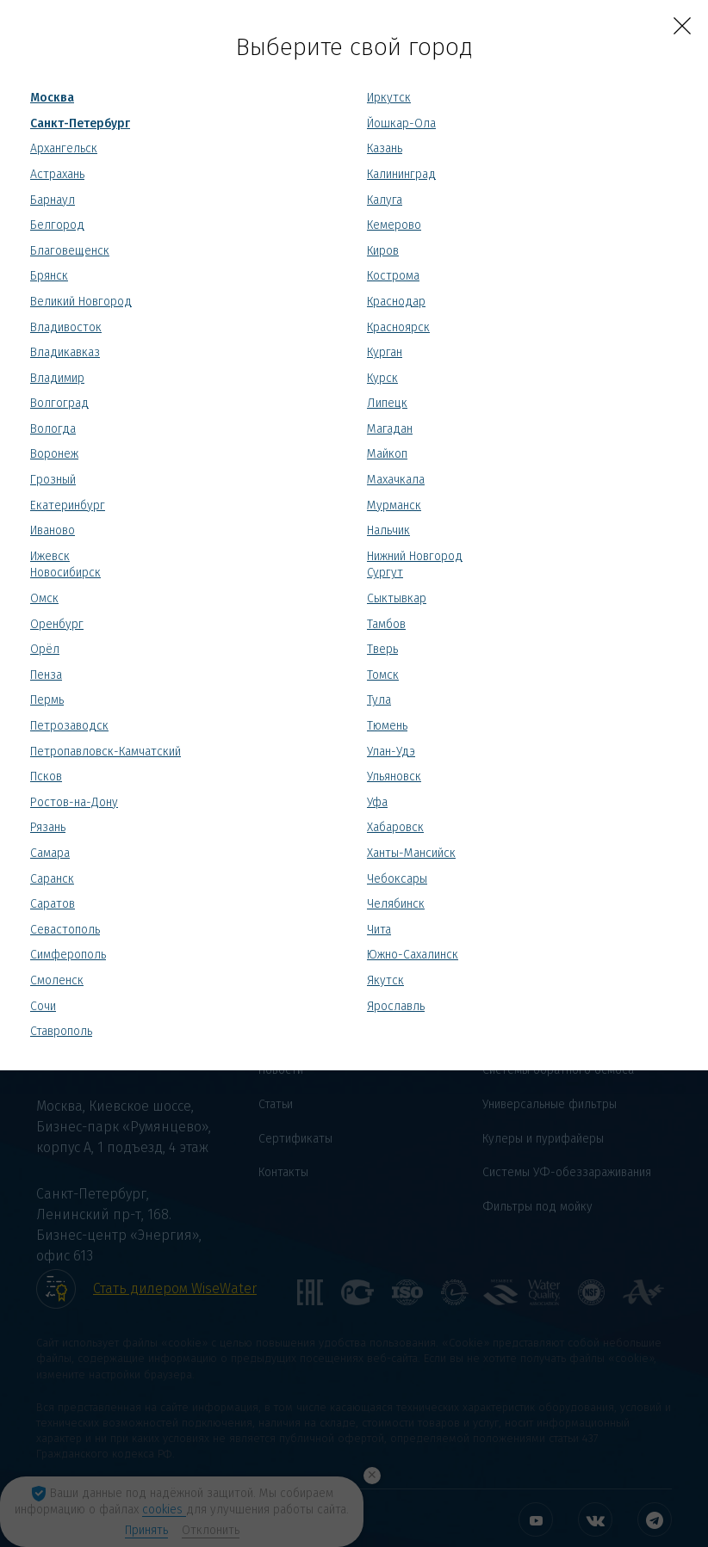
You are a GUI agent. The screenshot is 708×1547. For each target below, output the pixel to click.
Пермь (47, 700)
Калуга (384, 200)
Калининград (401, 174)
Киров (383, 250)
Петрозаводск (69, 725)
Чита (379, 929)
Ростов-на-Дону (74, 802)
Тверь (382, 649)
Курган (384, 352)
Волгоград (59, 403)
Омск (44, 598)
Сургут (385, 572)
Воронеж (54, 454)
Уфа (377, 802)
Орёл (44, 649)
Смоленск (57, 980)
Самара (50, 853)
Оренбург (57, 624)
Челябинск (396, 904)
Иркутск (389, 97)
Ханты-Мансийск (411, 853)
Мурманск (394, 505)
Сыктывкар (396, 598)
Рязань (47, 827)
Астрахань (57, 174)
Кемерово (394, 225)
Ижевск (50, 556)
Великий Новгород (81, 301)
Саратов (52, 904)
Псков (46, 776)
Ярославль (396, 1006)
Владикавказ (65, 352)
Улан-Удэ (391, 751)
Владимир (57, 378)
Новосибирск (65, 572)
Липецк (387, 403)
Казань (384, 148)
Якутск (385, 980)
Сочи (43, 1006)
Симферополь (68, 954)
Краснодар (396, 301)
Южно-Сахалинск (412, 954)
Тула (379, 700)
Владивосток (66, 327)
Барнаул (52, 200)
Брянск (49, 275)
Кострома (393, 275)
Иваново (52, 530)
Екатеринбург (67, 505)
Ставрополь (61, 1031)
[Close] (682, 25)
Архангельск (63, 148)
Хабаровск (395, 827)
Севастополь (65, 929)
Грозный (53, 479)
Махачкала (396, 479)
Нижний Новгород (415, 556)
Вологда (53, 429)
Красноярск (398, 327)
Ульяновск (394, 776)
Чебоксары (397, 879)
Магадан (390, 429)
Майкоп (387, 454)
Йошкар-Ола (401, 123)
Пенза (46, 675)
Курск (382, 378)
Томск (383, 675)
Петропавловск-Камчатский (105, 751)
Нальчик (388, 530)
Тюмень (387, 725)
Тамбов (386, 624)
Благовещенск (69, 250)
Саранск (52, 879)
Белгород (57, 225)
